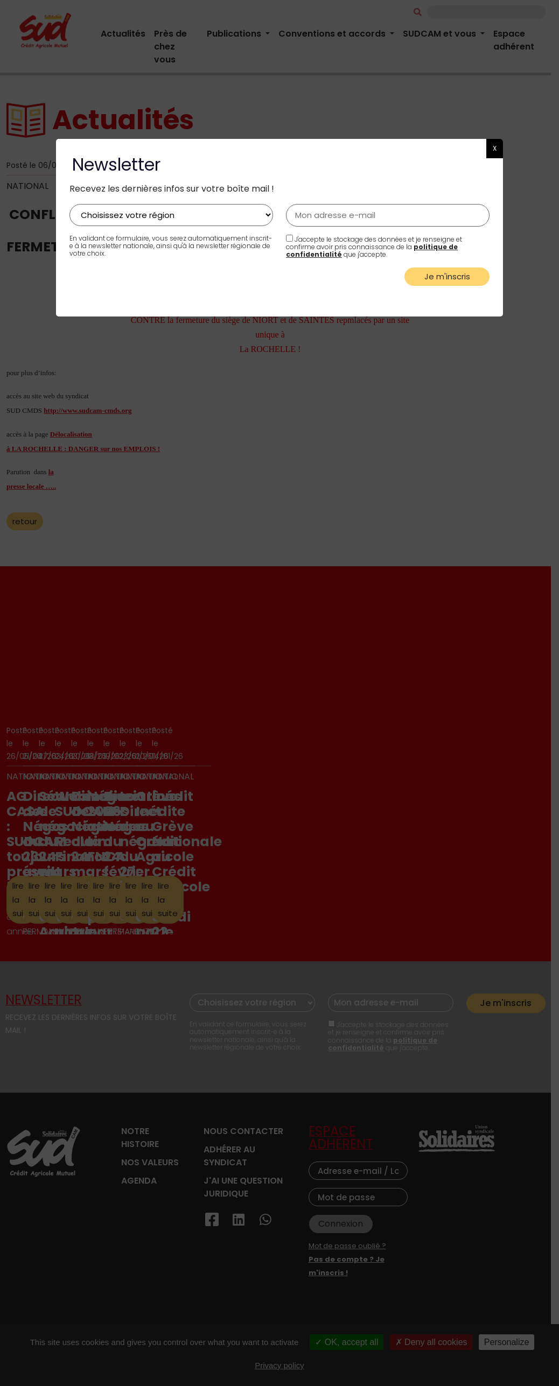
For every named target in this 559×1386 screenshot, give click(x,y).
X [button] (495, 148)
